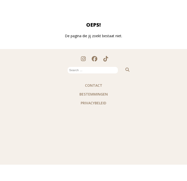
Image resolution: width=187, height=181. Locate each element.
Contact (93, 85)
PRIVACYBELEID (93, 103)
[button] (125, 69)
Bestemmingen (93, 94)
